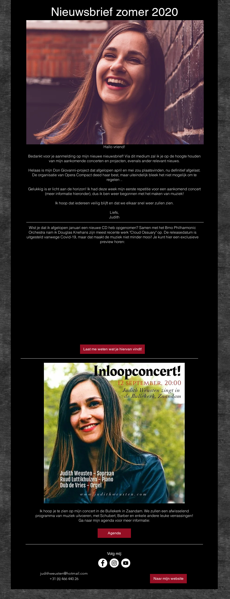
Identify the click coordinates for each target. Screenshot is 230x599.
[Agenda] (114, 533)
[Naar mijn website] (168, 578)
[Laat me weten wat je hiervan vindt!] (112, 349)
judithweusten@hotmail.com (64, 573)
